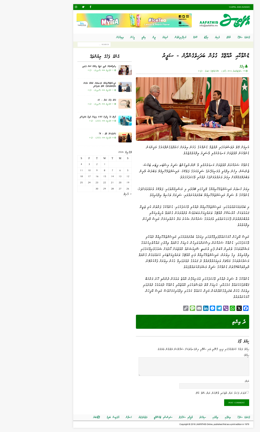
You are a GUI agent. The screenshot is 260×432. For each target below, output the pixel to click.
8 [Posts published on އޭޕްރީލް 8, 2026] (71, 170)
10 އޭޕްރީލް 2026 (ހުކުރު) (71, 120)
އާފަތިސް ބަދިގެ (79, 417)
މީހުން (99, 37)
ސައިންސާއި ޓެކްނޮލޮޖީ (130, 417)
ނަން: (213, 381)
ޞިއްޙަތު (169, 417)
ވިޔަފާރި (194, 417)
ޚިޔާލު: (213, 355)
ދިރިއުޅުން (86, 37)
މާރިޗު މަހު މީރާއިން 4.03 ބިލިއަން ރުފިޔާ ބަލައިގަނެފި (65, 117)
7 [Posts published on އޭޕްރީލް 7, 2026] (79, 170)
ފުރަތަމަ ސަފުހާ (210, 417)
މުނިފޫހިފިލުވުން (147, 37)
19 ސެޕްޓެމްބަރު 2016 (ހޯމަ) (200, 71)
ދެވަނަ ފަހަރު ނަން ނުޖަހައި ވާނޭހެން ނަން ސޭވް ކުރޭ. (187, 393)
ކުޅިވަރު (132, 37)
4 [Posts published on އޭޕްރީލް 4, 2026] (48, 164)
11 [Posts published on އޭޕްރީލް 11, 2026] (48, 170)
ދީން (120, 37)
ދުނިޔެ (184, 37)
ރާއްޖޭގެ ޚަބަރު (177, 71)
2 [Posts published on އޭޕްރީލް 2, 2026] (63, 164)
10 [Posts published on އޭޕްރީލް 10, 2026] (56, 170)
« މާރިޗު (94, 194)
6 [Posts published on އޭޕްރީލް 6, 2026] (87, 170)
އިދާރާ (208, 66)
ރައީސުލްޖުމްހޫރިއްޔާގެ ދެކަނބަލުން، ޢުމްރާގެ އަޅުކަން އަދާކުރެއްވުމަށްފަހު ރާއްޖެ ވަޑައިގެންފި (66, 85)
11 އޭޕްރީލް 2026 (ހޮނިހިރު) (70, 70)
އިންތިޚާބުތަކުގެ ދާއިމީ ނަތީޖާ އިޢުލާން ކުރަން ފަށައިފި (66, 66)
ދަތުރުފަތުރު (109, 417)
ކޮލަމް (162, 37)
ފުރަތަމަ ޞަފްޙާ (210, 37)
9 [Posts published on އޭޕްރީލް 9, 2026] (63, 170)
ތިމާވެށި (182, 417)
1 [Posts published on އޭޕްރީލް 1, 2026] (71, 164)
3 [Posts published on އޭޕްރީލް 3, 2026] (56, 164)
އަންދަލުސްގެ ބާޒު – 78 (74, 134)
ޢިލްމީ (110, 37)
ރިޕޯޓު (173, 37)
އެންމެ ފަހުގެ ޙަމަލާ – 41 (73, 100)
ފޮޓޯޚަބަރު (63, 417)
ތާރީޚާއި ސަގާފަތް (153, 417)
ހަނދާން (96, 417)
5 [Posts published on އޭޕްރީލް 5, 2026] (94, 170)
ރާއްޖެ (195, 37)
